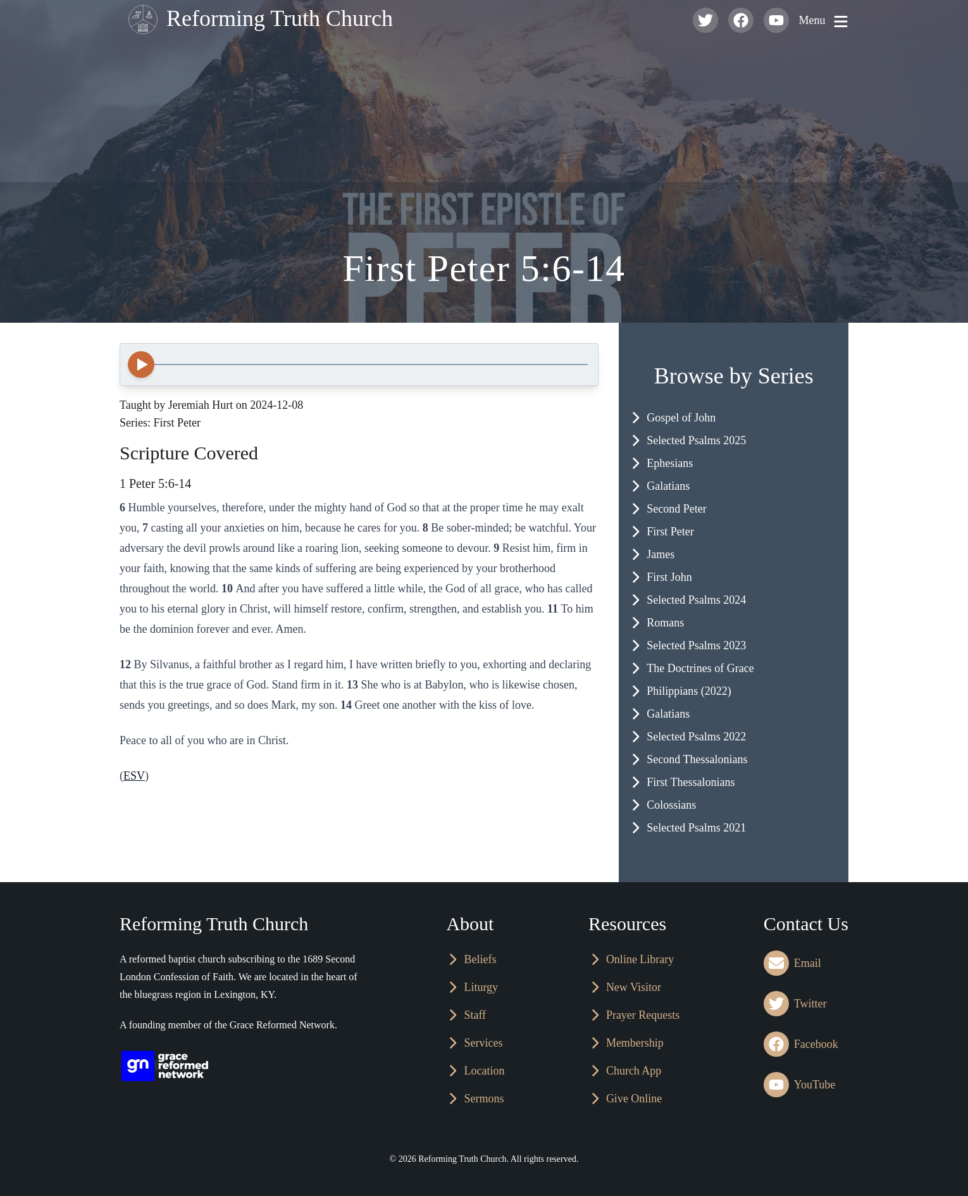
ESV (134, 775)
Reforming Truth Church (257, 20)
